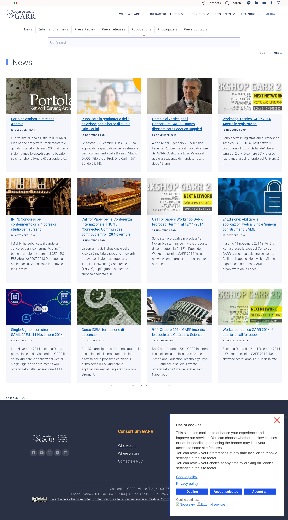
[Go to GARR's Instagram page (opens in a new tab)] (33, 452)
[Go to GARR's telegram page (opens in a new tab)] (57, 452)
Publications (141, 29)
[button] (23, 398)
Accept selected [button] (226, 491)
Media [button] (272, 14)
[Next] (176, 385)
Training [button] (250, 14)
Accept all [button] (259, 491)
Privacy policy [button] (187, 484)
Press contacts (195, 29)
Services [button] (199, 14)
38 (133, 385)
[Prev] (111, 385)
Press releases (113, 29)
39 (140, 385)
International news (53, 29)
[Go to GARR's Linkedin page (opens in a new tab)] (65, 452)
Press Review (85, 29)
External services (213, 504)
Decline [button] (192, 491)
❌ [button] (277, 420)
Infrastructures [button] (167, 14)
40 (147, 385)
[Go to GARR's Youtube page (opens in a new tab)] (41, 452)
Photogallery (168, 29)
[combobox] (144, 42)
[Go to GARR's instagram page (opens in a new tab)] (49, 452)
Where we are (128, 453)
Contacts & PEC (130, 461)
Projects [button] (225, 14)
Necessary (187, 504)
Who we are (127, 445)
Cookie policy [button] (186, 477)
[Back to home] (21, 14)
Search (233, 3)
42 (162, 385)
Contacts (211, 3)
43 (169, 385)
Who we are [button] (131, 14)
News (28, 29)
